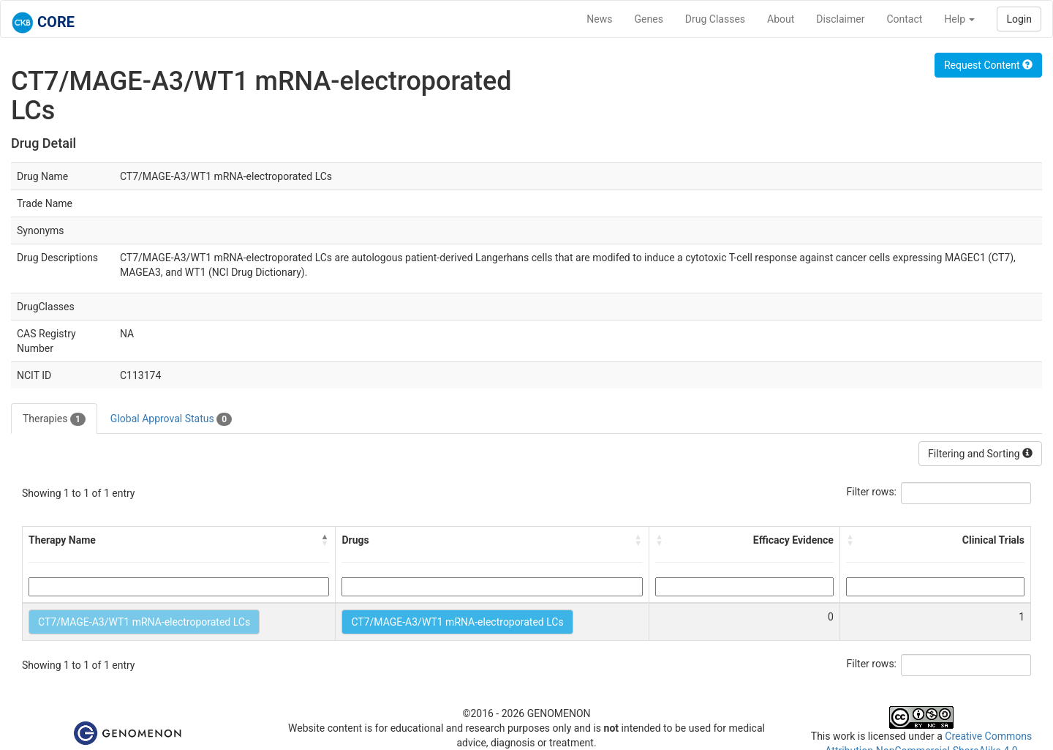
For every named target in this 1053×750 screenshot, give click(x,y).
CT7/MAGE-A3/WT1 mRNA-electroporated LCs (144, 622)
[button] (324, 540)
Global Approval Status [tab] (171, 419)
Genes (649, 19)
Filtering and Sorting (980, 454)
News (599, 19)
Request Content (988, 65)
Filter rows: (872, 492)
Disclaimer (840, 19)
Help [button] (959, 19)
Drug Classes (715, 19)
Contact (904, 19)
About (780, 19)
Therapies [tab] (54, 419)
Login (1019, 19)
